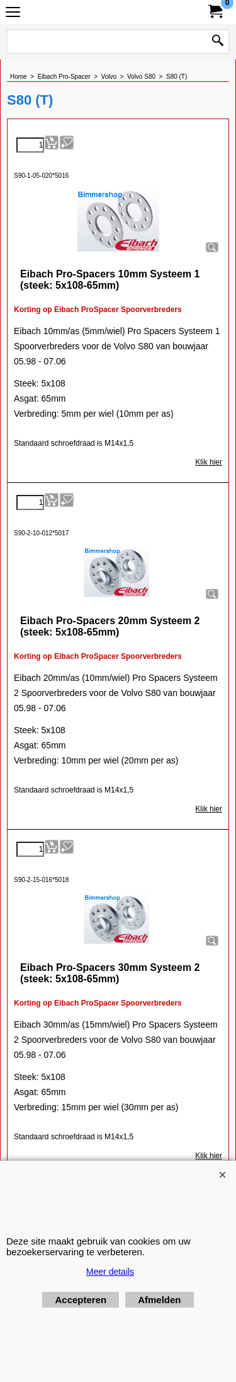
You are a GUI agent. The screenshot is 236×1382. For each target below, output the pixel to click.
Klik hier (208, 462)
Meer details (110, 1272)
